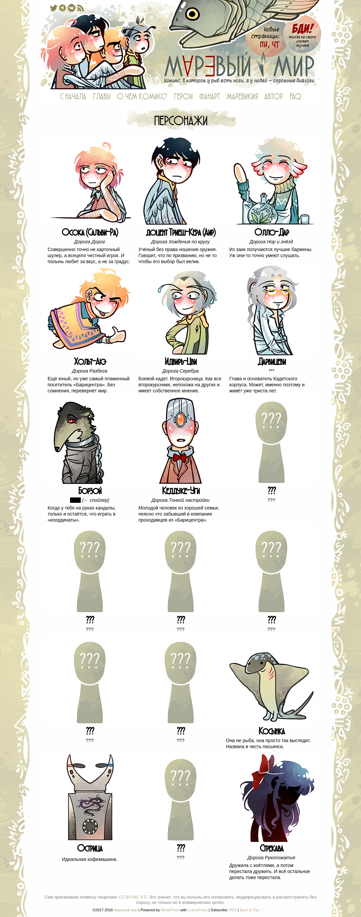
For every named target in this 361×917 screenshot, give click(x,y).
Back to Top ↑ (251, 910)
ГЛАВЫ (101, 97)
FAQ (295, 97)
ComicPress (197, 910)
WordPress (170, 910)
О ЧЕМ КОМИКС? (142, 97)
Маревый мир (180, 44)
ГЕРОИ (183, 97)
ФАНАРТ (209, 97)
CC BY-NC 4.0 (132, 897)
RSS (233, 910)
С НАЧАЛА (73, 97)
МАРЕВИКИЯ (242, 97)
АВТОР (273, 97)
